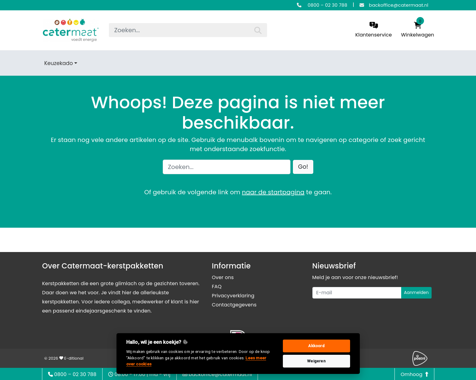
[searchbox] (188, 30)
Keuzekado (58, 63)
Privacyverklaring (233, 295)
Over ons (223, 277)
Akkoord (316, 346)
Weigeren (316, 361)
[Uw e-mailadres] (356, 293)
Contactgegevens (234, 304)
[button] (303, 167)
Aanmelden (416, 292)
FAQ (217, 286)
